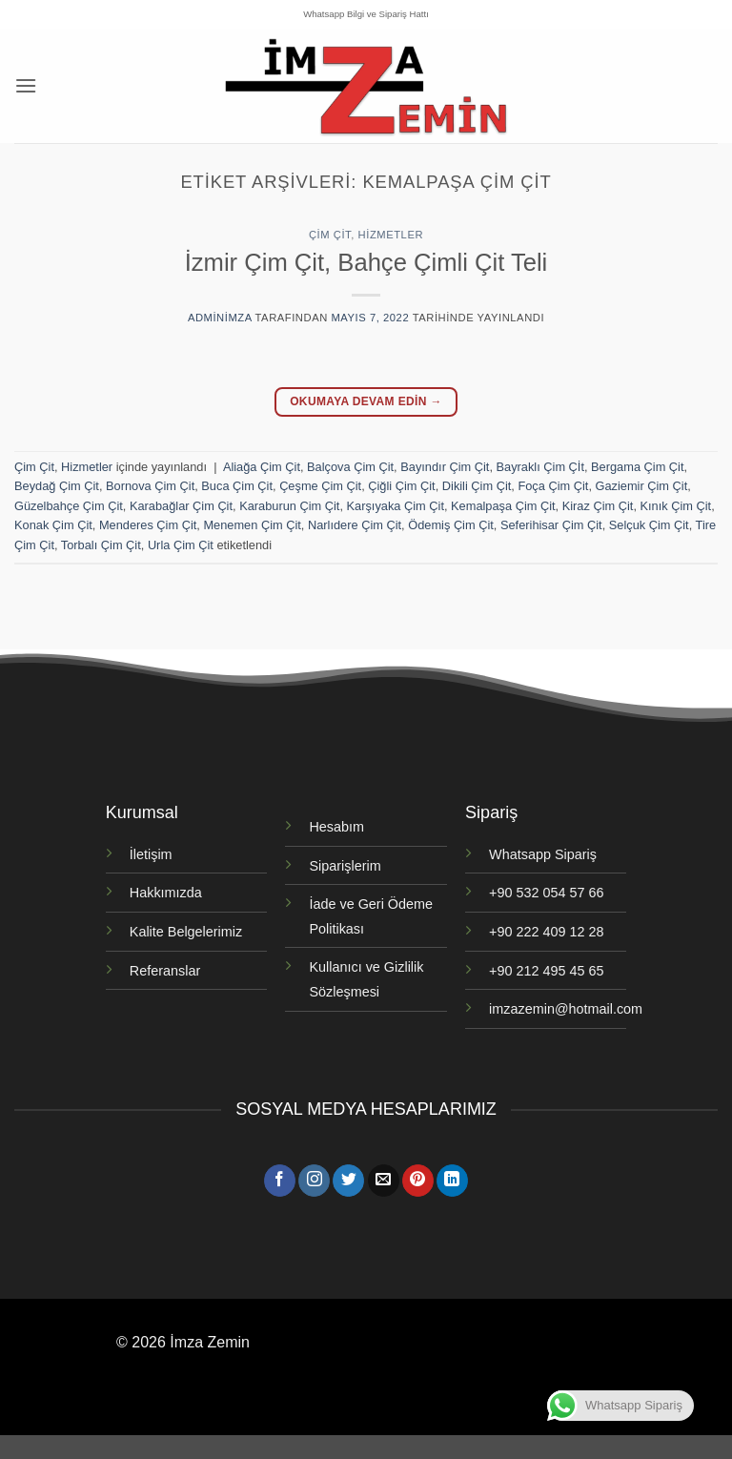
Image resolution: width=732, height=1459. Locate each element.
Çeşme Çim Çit (320, 486)
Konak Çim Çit (53, 525)
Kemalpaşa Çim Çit (503, 506)
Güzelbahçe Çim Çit (68, 506)
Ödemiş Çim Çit (451, 525)
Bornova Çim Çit (150, 486)
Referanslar (165, 970)
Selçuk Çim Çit (649, 525)
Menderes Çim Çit (147, 525)
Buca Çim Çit (237, 486)
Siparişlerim (344, 865)
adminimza (220, 317)
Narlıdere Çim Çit (354, 525)
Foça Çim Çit (553, 486)
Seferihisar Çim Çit (551, 525)
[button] (25, 85)
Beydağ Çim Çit (56, 486)
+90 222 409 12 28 (546, 931)
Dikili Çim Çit (477, 486)
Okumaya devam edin (366, 402)
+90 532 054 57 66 (546, 892)
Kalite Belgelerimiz (186, 931)
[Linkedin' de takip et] (452, 1180)
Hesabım (336, 826)
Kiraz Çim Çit (598, 506)
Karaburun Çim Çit (289, 506)
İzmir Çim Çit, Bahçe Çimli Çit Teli (366, 262)
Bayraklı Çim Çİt (540, 467)
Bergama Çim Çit (637, 467)
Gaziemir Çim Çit (642, 486)
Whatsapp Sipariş (543, 854)
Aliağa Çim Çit (261, 467)
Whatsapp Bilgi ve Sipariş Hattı (366, 14)
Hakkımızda (166, 892)
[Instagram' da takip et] (314, 1180)
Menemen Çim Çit (251, 525)
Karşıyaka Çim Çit (395, 506)
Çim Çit (330, 234)
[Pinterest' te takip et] (418, 1180)
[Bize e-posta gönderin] (383, 1180)
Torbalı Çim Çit (101, 545)
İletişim (151, 854)
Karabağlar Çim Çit (181, 506)
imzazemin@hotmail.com (565, 1009)
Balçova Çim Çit (350, 467)
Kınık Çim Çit (676, 506)
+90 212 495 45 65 (546, 970)
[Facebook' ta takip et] (279, 1180)
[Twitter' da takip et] (348, 1180)
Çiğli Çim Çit (401, 486)
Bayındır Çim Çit (444, 467)
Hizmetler (390, 234)
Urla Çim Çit (181, 545)
